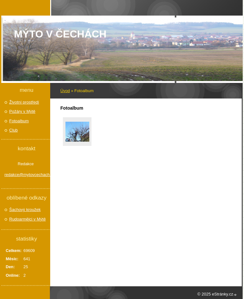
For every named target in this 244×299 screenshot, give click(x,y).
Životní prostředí (24, 102)
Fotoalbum (19, 121)
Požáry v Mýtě (22, 111)
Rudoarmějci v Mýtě (27, 219)
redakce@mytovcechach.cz (25, 174)
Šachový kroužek (25, 209)
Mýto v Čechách (60, 34)
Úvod (65, 90)
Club (13, 130)
